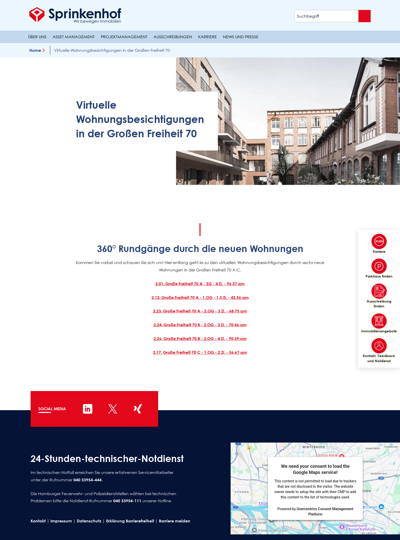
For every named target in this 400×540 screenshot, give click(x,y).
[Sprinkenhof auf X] (112, 408)
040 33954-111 (127, 500)
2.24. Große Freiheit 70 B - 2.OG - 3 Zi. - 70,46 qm (200, 324)
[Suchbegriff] (332, 16)
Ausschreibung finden (379, 295)
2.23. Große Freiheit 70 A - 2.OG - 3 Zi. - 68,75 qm (200, 310)
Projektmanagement (124, 36)
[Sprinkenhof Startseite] (75, 15)
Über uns (37, 36)
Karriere (207, 36)
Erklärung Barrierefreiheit (130, 520)
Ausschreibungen (173, 36)
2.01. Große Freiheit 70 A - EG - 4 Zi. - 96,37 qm (200, 283)
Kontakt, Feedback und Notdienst (379, 350)
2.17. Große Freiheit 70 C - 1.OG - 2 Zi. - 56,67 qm (200, 352)
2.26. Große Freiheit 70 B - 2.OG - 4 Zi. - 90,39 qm (200, 338)
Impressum (61, 520)
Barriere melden (174, 520)
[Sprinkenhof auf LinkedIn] (88, 409)
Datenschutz (89, 520)
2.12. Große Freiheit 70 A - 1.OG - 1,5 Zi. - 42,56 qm (200, 297)
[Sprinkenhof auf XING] (138, 409)
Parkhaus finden (379, 269)
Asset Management (74, 36)
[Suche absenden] (364, 16)
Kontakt (38, 520)
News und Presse (240, 36)
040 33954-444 (87, 479)
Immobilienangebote (378, 323)
